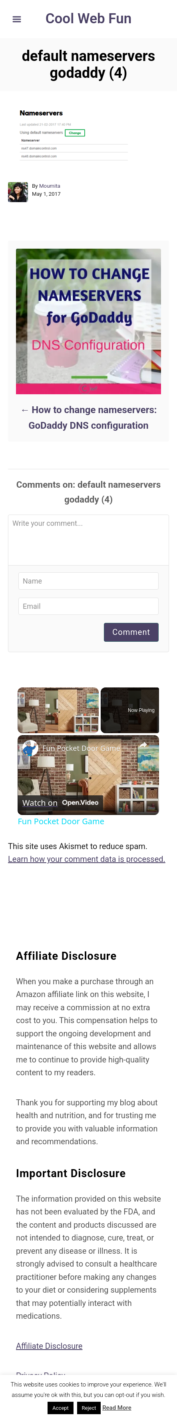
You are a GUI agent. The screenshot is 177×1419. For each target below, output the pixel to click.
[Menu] (17, 19)
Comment (131, 632)
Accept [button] (60, 1408)
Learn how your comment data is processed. (86, 859)
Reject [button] (89, 1408)
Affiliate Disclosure (49, 1346)
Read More (116, 1407)
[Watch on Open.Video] (60, 803)
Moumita (49, 186)
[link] (30, 748)
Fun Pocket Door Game (81, 748)
